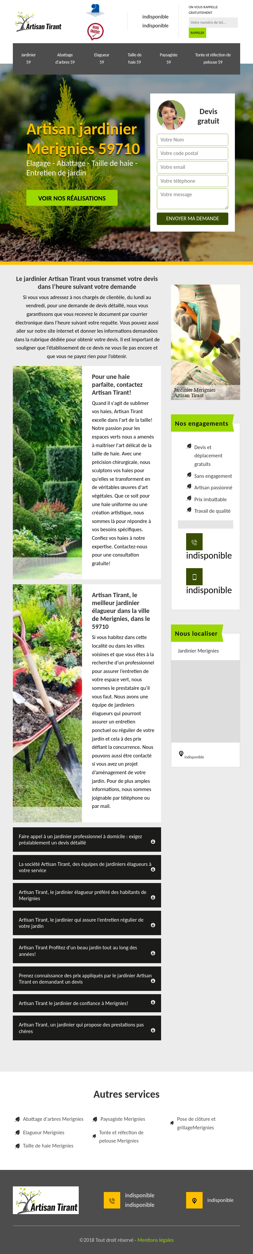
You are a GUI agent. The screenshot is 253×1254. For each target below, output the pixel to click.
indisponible (155, 17)
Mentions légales (155, 1240)
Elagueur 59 (101, 58)
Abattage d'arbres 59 (64, 58)
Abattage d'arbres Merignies (48, 1119)
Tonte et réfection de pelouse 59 (213, 58)
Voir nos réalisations (72, 198)
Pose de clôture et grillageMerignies (193, 1123)
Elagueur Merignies (39, 1132)
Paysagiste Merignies (118, 1119)
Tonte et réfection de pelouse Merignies (117, 1136)
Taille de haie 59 (134, 58)
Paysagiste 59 (168, 58)
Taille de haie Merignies (43, 1146)
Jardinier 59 (28, 58)
